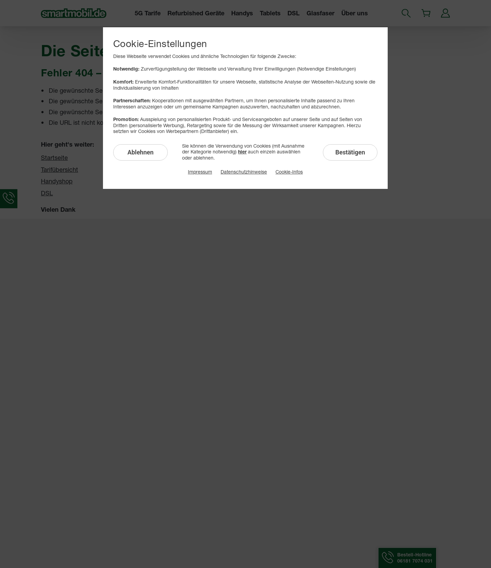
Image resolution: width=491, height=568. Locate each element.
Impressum (200, 172)
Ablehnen (141, 152)
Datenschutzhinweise (244, 172)
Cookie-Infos (289, 172)
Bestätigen (350, 152)
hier (242, 152)
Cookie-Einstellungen (160, 43)
